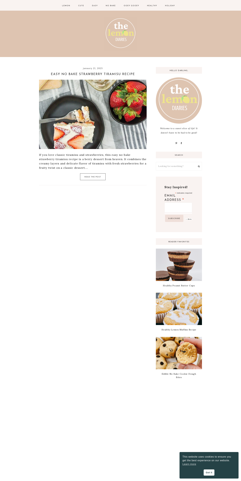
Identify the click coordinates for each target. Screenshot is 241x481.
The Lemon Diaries (120, 34)
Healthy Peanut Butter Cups (179, 285)
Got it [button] (209, 472)
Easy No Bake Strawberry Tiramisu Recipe (93, 74)
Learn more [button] (189, 464)
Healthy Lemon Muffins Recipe (179, 329)
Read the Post (93, 177)
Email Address (174, 198)
